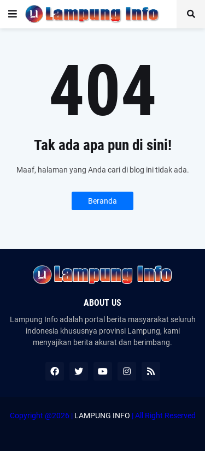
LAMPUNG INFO (102, 415)
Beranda (102, 201)
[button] (12, 14)
